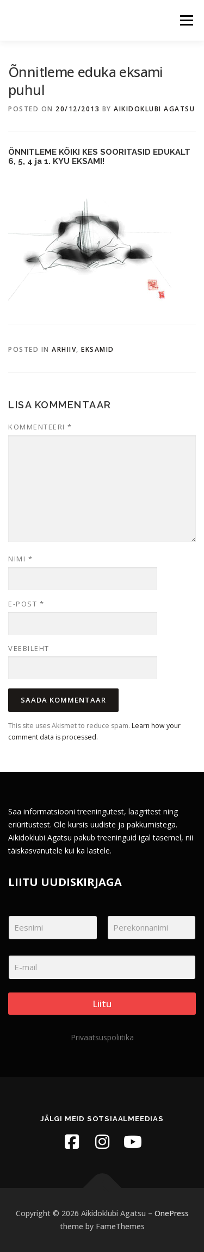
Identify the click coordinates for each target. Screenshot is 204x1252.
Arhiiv (64, 349)
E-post (26, 604)
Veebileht (29, 648)
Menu (186, 20)
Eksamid (97, 349)
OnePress (171, 1213)
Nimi (20, 559)
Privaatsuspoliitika (102, 1037)
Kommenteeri (40, 427)
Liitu (102, 1003)
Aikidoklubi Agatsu (154, 108)
